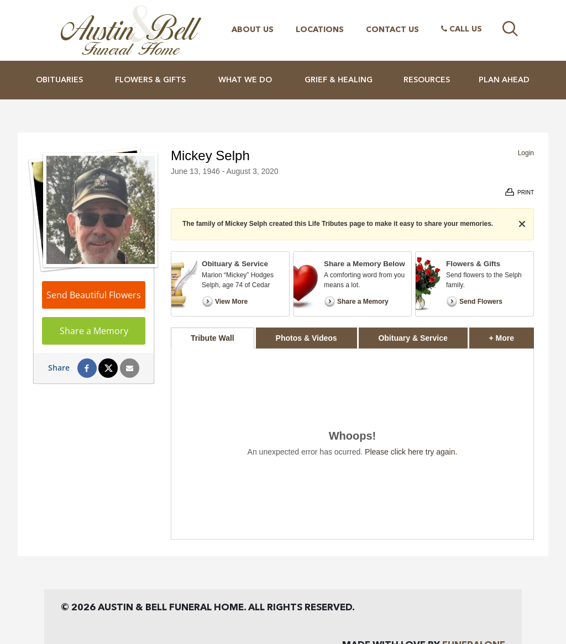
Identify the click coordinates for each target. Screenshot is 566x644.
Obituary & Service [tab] (412, 338)
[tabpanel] (352, 444)
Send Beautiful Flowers (93, 295)
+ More (511, 335)
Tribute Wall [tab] (212, 338)
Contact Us (392, 30)
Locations (320, 30)
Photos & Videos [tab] (306, 338)
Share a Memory (94, 331)
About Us (253, 30)
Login (526, 153)
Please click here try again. (411, 451)
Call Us (461, 29)
